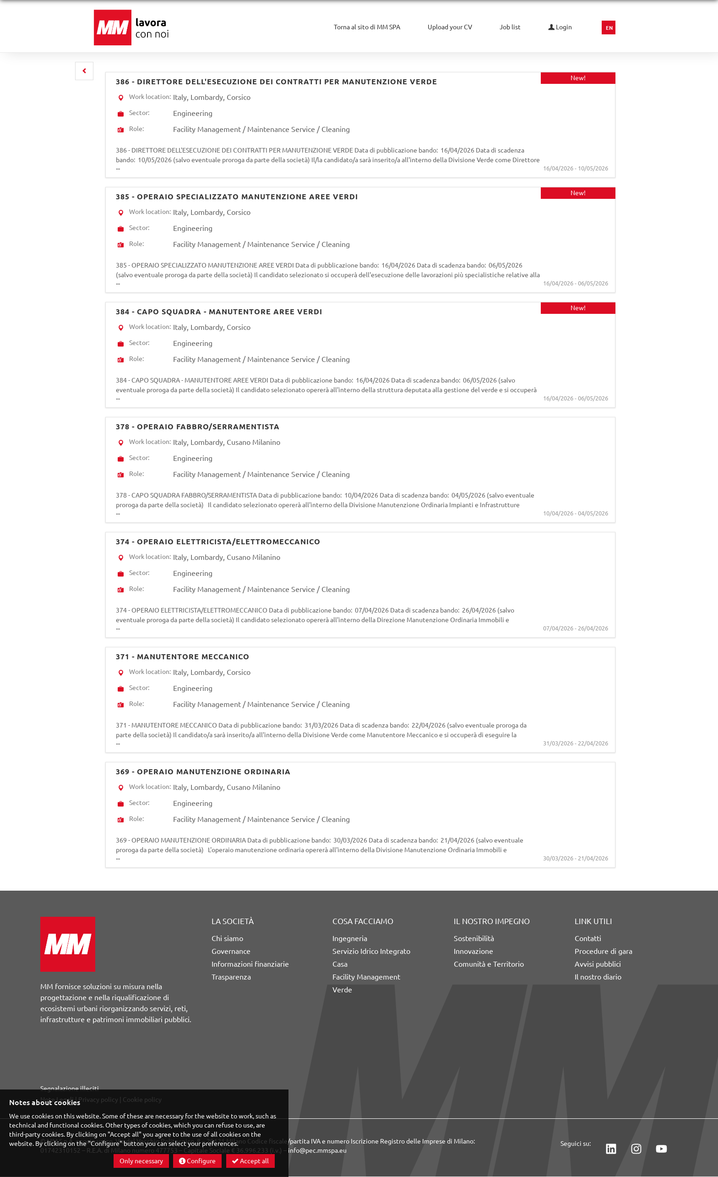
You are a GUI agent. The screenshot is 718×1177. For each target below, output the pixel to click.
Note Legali (57, 1099)
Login (560, 27)
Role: (136, 128)
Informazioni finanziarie (250, 964)
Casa (340, 964)
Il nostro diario (598, 977)
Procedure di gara (603, 951)
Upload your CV (450, 27)
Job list (510, 27)
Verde (342, 989)
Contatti (588, 938)
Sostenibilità (474, 938)
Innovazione (473, 951)
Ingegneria (349, 938)
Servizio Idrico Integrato (371, 951)
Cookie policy (142, 1099)
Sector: (139, 112)
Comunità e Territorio (489, 964)
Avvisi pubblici (598, 964)
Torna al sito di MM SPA (367, 27)
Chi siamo (227, 938)
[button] (84, 71)
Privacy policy (98, 1099)
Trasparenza (231, 977)
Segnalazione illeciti (69, 1088)
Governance (231, 951)
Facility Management (366, 977)
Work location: (150, 96)
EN (609, 28)
